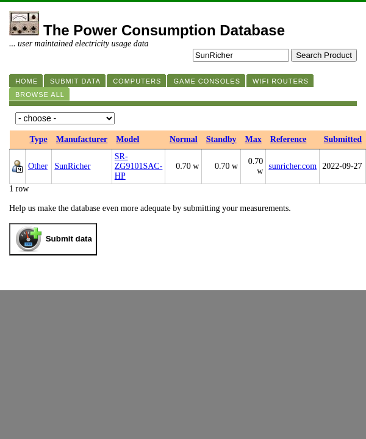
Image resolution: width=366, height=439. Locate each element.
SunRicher (72, 166)
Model (127, 139)
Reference (288, 139)
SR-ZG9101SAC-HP (139, 166)
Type (39, 139)
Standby (221, 139)
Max (253, 139)
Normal (184, 139)
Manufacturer (82, 139)
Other (38, 166)
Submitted (343, 139)
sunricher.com (292, 166)
